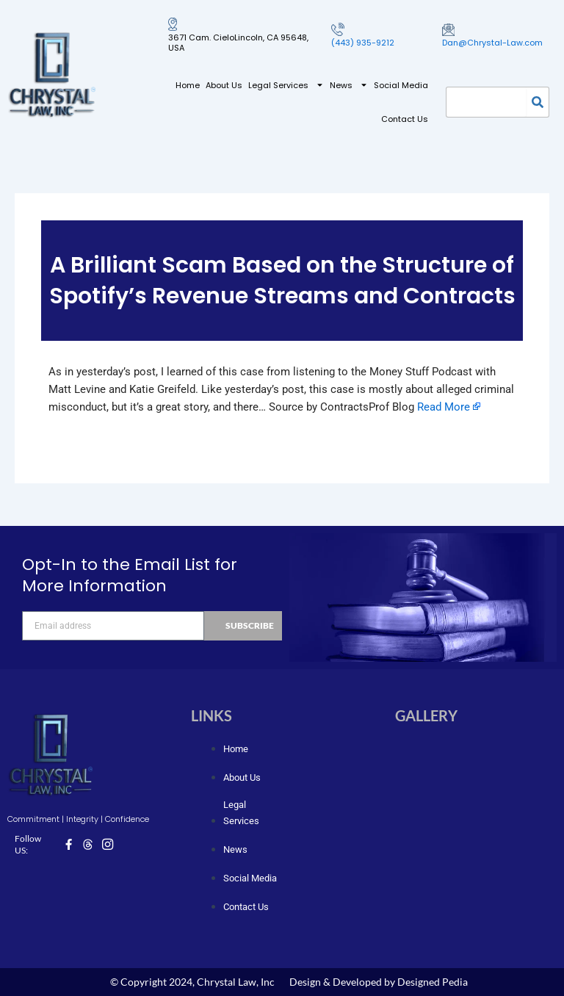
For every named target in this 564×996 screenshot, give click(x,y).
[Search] (538, 102)
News (349, 84)
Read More (443, 407)
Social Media (401, 85)
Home (188, 85)
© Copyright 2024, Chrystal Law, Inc (192, 981)
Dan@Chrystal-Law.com (492, 42)
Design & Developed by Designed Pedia (378, 981)
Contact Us (404, 119)
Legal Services (286, 84)
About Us (224, 85)
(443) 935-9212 (362, 42)
